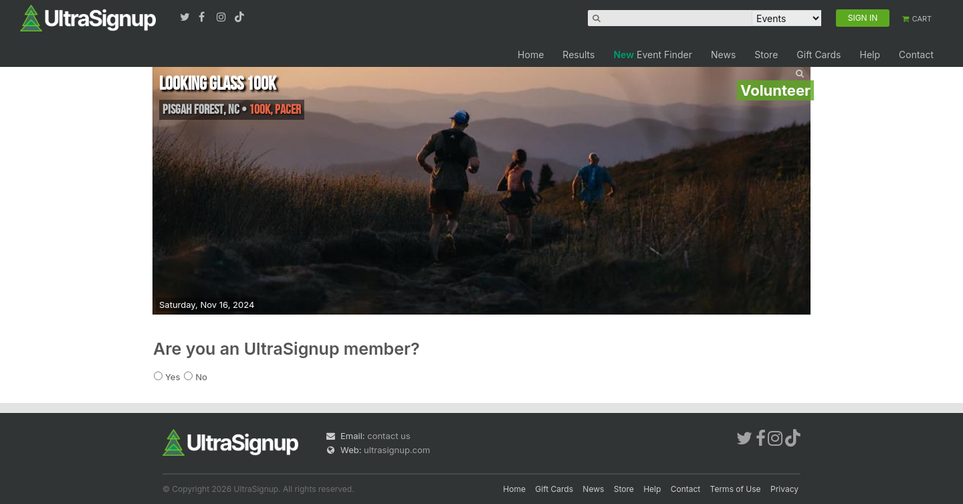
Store (766, 54)
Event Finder (652, 54)
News (723, 54)
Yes (172, 376)
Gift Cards (818, 54)
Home (531, 54)
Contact (916, 54)
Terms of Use (735, 489)
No (201, 376)
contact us (388, 435)
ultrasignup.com (397, 449)
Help (869, 54)
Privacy (784, 489)
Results (578, 54)
